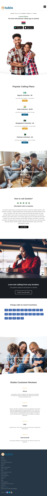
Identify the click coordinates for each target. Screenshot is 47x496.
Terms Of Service (5, 475)
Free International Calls (6, 472)
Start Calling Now (23, 292)
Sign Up (24, 114)
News (2, 465)
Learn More (23, 227)
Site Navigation (4, 482)
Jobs (2, 480)
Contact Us (3, 477)
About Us (3, 459)
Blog (2, 470)
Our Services (4, 460)
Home (2, 457)
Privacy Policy (4, 473)
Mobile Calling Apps (5, 467)
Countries (3, 485)
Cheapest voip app (23, 365)
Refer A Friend (4, 468)
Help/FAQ (3, 463)
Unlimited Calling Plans (6, 462)
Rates (2, 478)
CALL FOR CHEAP (23, 179)
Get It (25, 100)
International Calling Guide (7, 483)
